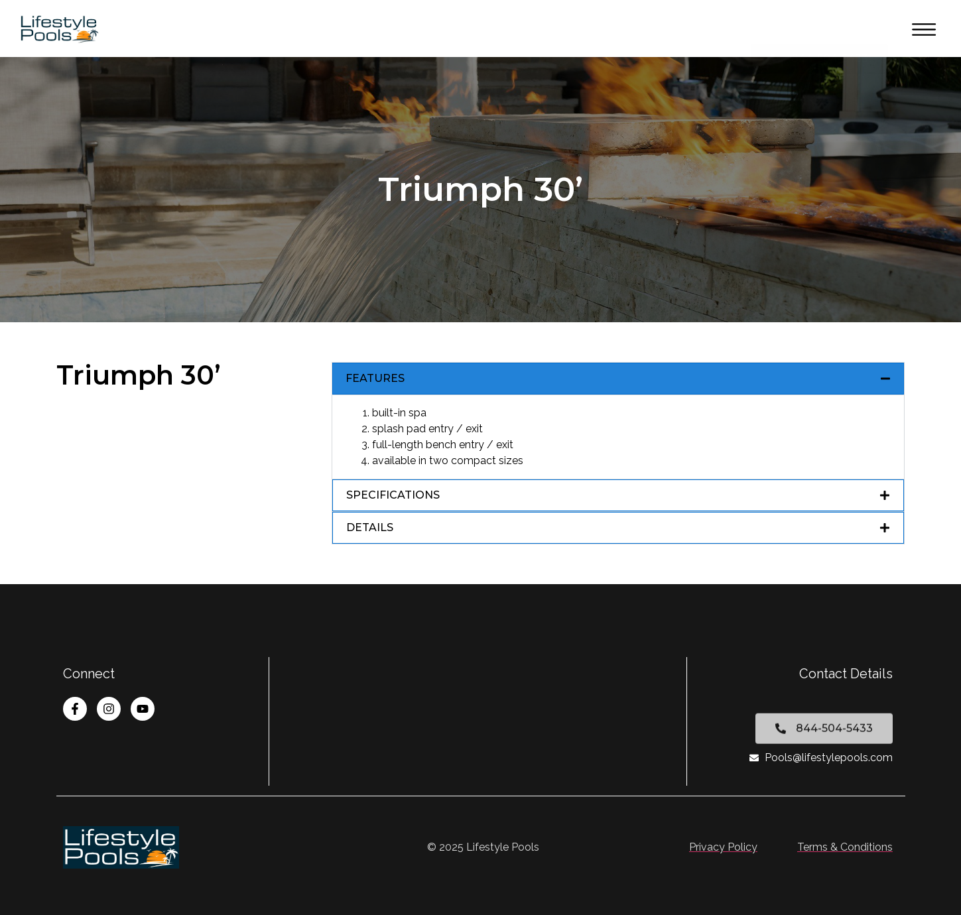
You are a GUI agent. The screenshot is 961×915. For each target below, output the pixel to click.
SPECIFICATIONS (393, 495)
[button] (618, 379)
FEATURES (375, 378)
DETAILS (369, 527)
